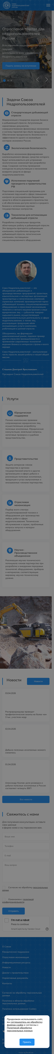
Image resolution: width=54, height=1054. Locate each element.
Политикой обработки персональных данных (20, 1029)
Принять (27, 1042)
